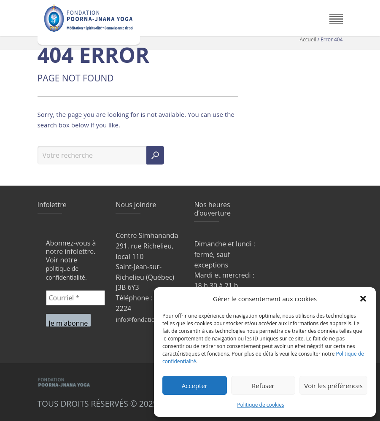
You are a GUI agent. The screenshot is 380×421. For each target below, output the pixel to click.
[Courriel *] (75, 297)
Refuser (263, 385)
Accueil (308, 39)
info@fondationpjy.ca (145, 320)
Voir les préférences (333, 385)
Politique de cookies (260, 404)
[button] (363, 298)
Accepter (195, 385)
